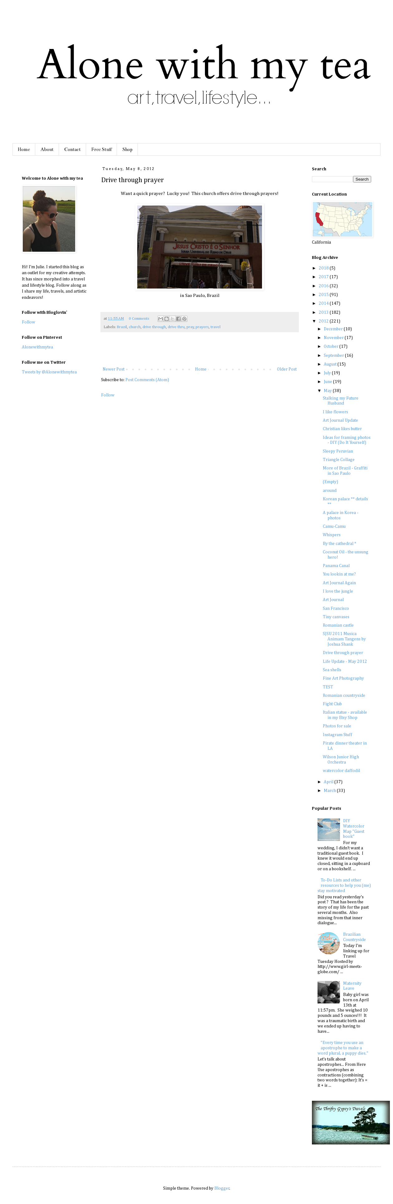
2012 (324, 321)
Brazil (122, 327)
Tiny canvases (336, 617)
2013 (324, 312)
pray (190, 327)
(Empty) (330, 482)
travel (216, 327)
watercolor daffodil (341, 771)
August (330, 364)
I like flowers (335, 412)
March (330, 791)
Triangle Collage (339, 460)
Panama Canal (336, 566)
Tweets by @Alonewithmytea (49, 372)
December (334, 329)
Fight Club (332, 704)
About (47, 149)
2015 (324, 295)
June (328, 382)
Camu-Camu (334, 526)
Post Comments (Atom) (147, 380)
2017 (324, 277)
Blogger (222, 1188)
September (334, 355)
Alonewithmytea (37, 347)
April (329, 782)
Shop (127, 149)
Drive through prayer (343, 653)
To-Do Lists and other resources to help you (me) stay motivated (344, 885)
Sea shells (332, 670)
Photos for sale (337, 726)
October (331, 346)
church (135, 327)
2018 (324, 268)
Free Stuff (101, 149)
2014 (324, 303)
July (328, 373)
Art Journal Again (339, 583)
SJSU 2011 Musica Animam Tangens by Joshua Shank (344, 639)
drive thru (176, 327)
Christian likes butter (342, 429)
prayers (202, 327)
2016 (324, 286)
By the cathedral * (339, 543)
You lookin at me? (339, 574)
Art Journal (333, 600)
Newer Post (113, 369)
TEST (328, 687)
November (334, 338)
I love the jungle (338, 591)
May (328, 391)
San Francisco (336, 608)
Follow (107, 395)
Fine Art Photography (343, 678)
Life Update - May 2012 (345, 661)
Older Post (287, 369)
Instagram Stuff (337, 735)
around (330, 490)
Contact (72, 149)
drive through (154, 327)
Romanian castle (338, 625)
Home (24, 149)
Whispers (332, 535)
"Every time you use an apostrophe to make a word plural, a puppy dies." (343, 1048)
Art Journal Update (340, 420)
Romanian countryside (344, 695)
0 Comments (139, 319)
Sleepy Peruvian (338, 451)
